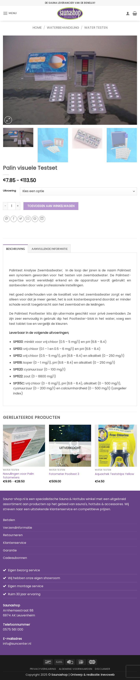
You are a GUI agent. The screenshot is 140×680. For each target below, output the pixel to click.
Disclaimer (102, 669)
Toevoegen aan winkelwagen (51, 206)
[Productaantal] (12, 206)
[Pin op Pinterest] (35, 219)
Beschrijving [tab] (15, 248)
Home (37, 27)
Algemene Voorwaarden (75, 669)
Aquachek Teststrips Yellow (114, 474)
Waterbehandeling (63, 27)
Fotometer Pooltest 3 (64, 474)
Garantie (10, 550)
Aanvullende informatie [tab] (50, 248)
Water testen (96, 27)
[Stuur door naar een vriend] (28, 219)
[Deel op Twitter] (21, 219)
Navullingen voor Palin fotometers (18, 475)
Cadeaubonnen (15, 558)
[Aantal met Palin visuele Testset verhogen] (18, 206)
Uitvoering (9, 190)
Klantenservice (14, 542)
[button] (10, 13)
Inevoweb (108, 675)
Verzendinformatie (17, 527)
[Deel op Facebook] (13, 219)
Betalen (9, 520)
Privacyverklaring (43, 669)
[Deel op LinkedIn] (42, 219)
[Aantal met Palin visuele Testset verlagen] (5, 206)
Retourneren (13, 535)
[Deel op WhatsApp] (6, 219)
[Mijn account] (128, 13)
